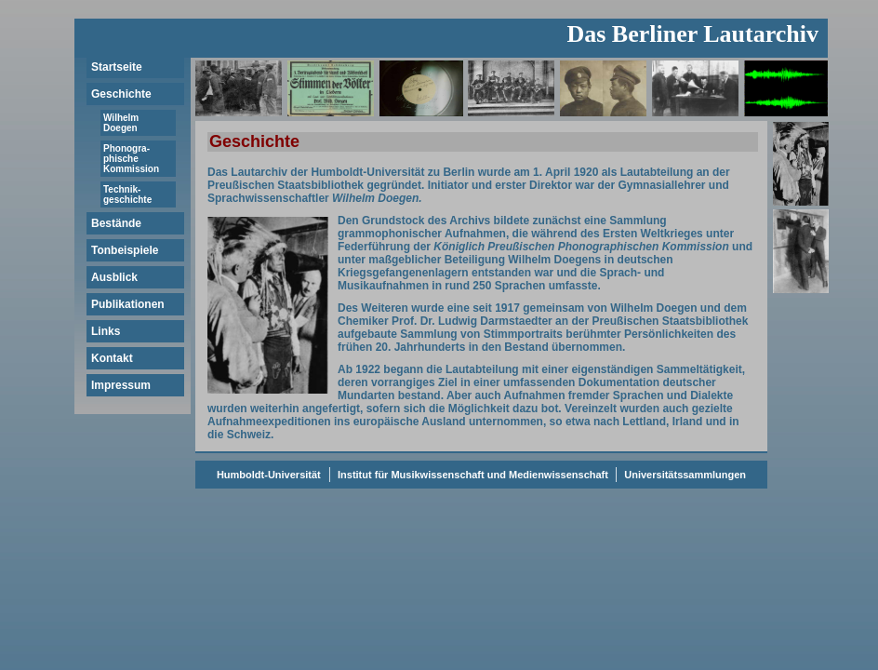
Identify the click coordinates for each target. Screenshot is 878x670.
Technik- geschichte (127, 194)
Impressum (121, 385)
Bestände (116, 223)
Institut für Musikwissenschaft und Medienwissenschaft (473, 474)
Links (105, 331)
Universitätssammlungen (683, 474)
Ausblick (114, 277)
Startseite (116, 67)
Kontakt (112, 358)
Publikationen (128, 304)
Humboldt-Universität (269, 474)
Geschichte (121, 93)
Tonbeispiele (124, 250)
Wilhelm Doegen (121, 123)
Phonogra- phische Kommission (131, 158)
